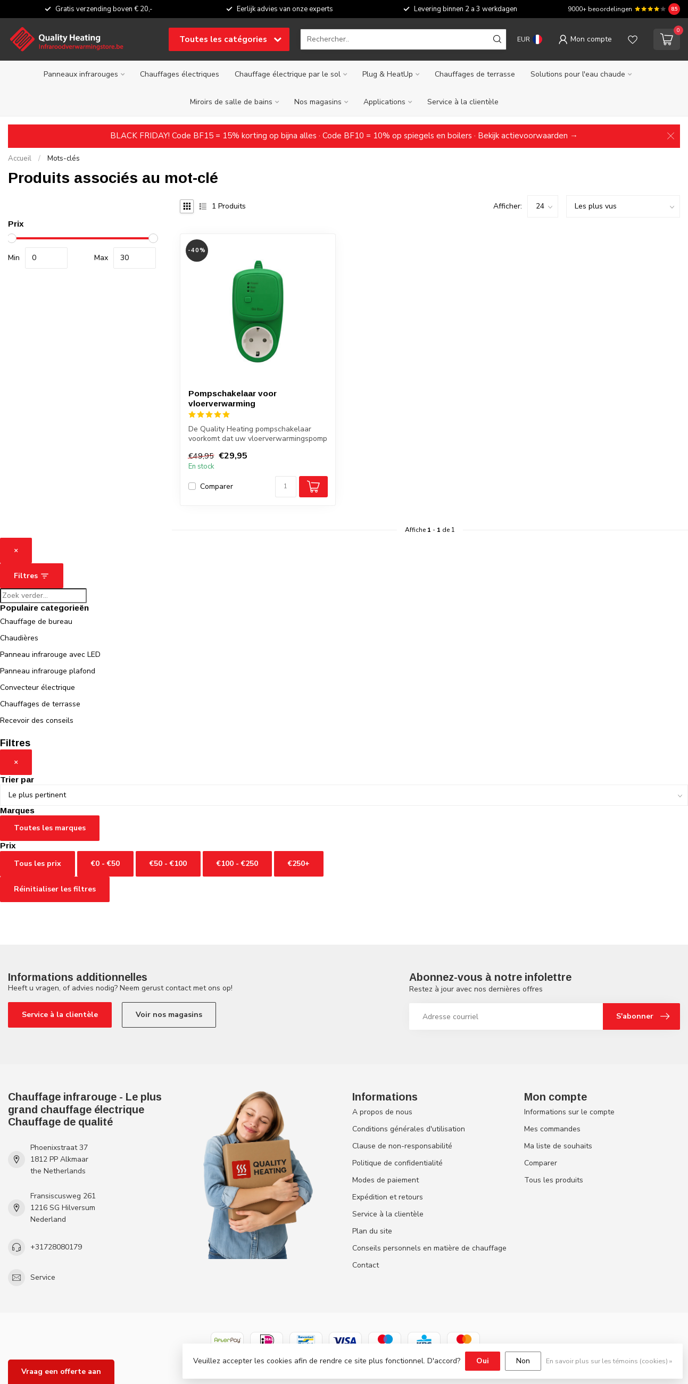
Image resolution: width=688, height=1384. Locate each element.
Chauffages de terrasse (475, 74)
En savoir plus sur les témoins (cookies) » (609, 1360)
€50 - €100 (168, 863)
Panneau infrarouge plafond (47, 671)
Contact (365, 1265)
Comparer (216, 486)
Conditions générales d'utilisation (408, 1129)
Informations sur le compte (569, 1112)
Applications (384, 102)
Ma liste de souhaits (558, 1146)
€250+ (299, 863)
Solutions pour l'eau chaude (577, 74)
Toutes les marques (50, 828)
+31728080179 (56, 1247)
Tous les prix (37, 863)
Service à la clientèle (463, 102)
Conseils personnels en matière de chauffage (429, 1248)
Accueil (19, 158)
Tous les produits (553, 1180)
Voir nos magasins (169, 1015)
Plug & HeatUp (387, 74)
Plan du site (372, 1231)
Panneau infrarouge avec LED (50, 654)
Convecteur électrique (37, 687)
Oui (482, 1361)
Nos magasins (318, 102)
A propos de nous (382, 1112)
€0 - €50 (105, 863)
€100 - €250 (237, 863)
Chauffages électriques (179, 74)
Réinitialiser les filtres (55, 889)
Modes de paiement (385, 1180)
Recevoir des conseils (36, 720)
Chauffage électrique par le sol (288, 74)
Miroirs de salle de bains (231, 102)
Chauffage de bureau (36, 621)
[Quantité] (285, 486)
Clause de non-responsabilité (402, 1146)
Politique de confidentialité (397, 1163)
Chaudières (19, 638)
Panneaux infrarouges (81, 74)
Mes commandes (552, 1129)
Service (42, 1277)
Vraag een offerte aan (61, 1371)
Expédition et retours (387, 1197)
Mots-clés (63, 158)
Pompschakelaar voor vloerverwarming (232, 398)
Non (523, 1361)
